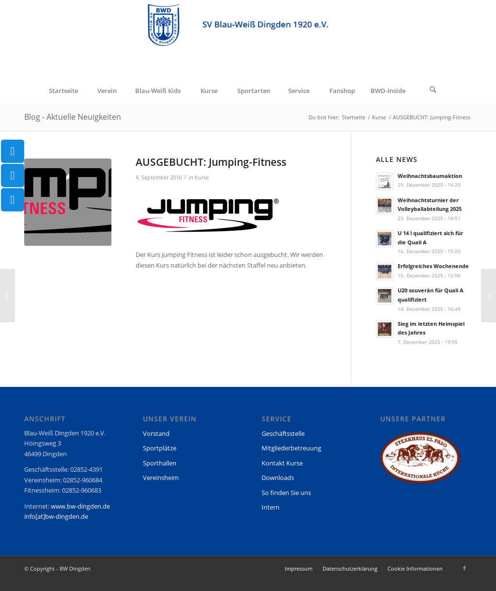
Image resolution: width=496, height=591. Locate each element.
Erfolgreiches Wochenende (433, 266)
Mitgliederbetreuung (291, 448)
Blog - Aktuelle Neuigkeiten (72, 117)
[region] (420, 462)
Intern (270, 507)
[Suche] (433, 91)
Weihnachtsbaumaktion (430, 175)
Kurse (202, 177)
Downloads (278, 477)
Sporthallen (159, 463)
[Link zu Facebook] (464, 568)
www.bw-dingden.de (80, 506)
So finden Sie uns (286, 492)
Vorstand (156, 433)
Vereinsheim (161, 477)
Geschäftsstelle (283, 433)
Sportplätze (159, 448)
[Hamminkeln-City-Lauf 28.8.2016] (7, 295)
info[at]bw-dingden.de (56, 516)
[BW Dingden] (248, 39)
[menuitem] (63, 91)
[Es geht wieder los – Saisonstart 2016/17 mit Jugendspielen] (488, 295)
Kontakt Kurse (282, 463)
